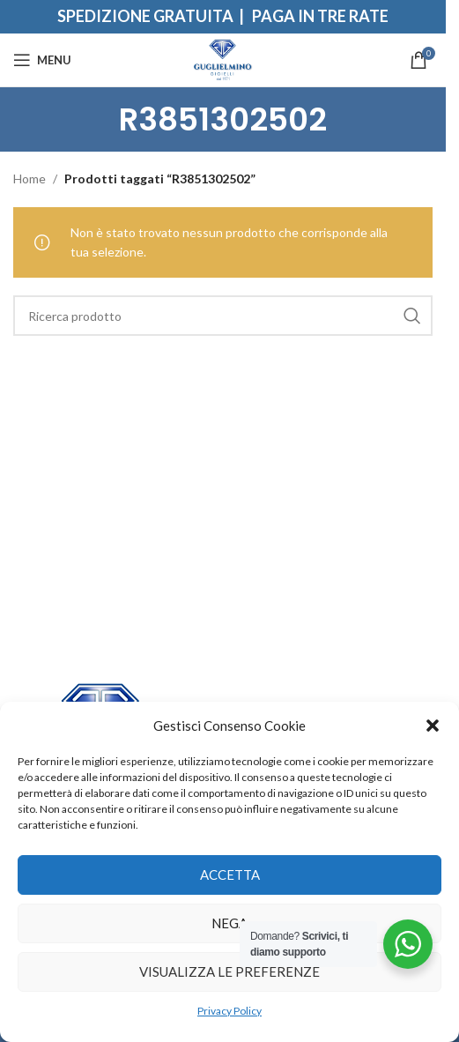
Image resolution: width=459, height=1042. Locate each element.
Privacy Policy (229, 1010)
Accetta (230, 874)
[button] (432, 725)
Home (29, 178)
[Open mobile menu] (42, 60)
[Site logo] (223, 58)
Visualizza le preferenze (229, 971)
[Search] (223, 315)
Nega (229, 923)
